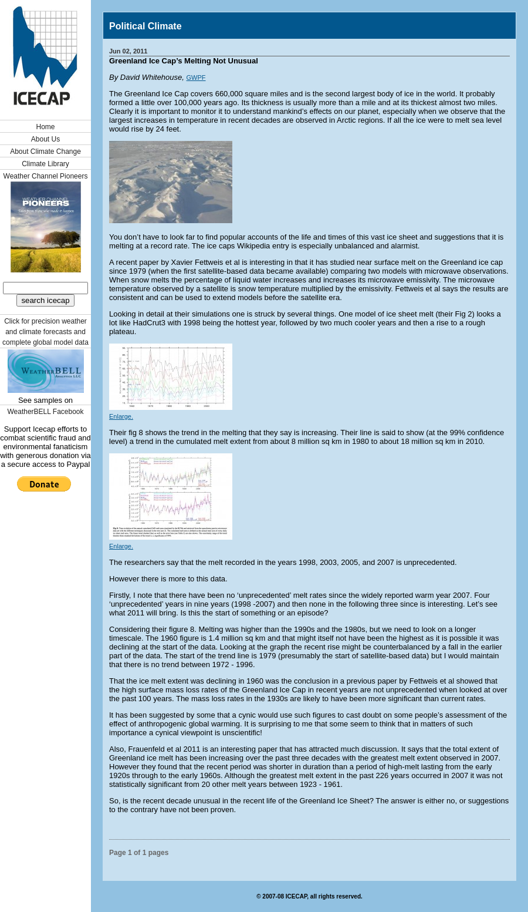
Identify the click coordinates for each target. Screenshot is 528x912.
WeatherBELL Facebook (45, 412)
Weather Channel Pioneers (46, 176)
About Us (45, 139)
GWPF (196, 77)
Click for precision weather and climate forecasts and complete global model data (45, 331)
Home (45, 127)
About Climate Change (45, 151)
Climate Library (45, 164)
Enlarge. (121, 416)
